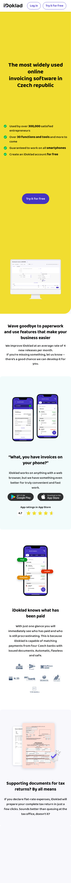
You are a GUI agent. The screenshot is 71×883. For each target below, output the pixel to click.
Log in (34, 5)
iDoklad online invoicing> (13, 6)
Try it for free (54, 5)
